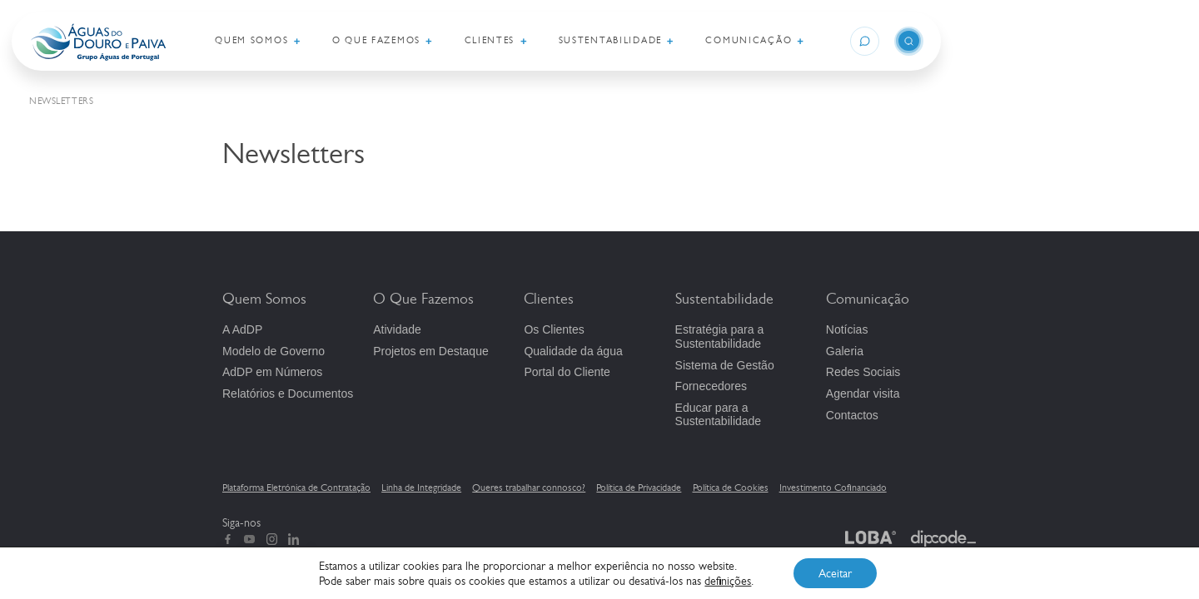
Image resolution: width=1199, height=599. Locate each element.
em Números (272, 372)
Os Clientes (554, 329)
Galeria (844, 351)
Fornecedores (711, 386)
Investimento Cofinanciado (833, 487)
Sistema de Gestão (724, 365)
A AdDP (242, 329)
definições (727, 580)
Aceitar (835, 573)
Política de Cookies (731, 487)
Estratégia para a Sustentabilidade (719, 336)
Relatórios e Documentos (287, 393)
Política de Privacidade (638, 487)
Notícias (847, 329)
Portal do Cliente (567, 372)
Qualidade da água (573, 351)
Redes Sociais (863, 372)
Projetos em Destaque (431, 351)
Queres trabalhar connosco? (528, 487)
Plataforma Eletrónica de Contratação (296, 487)
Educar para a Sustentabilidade (718, 414)
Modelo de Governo (273, 351)
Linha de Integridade (421, 487)
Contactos (852, 415)
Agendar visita (863, 393)
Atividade (397, 329)
